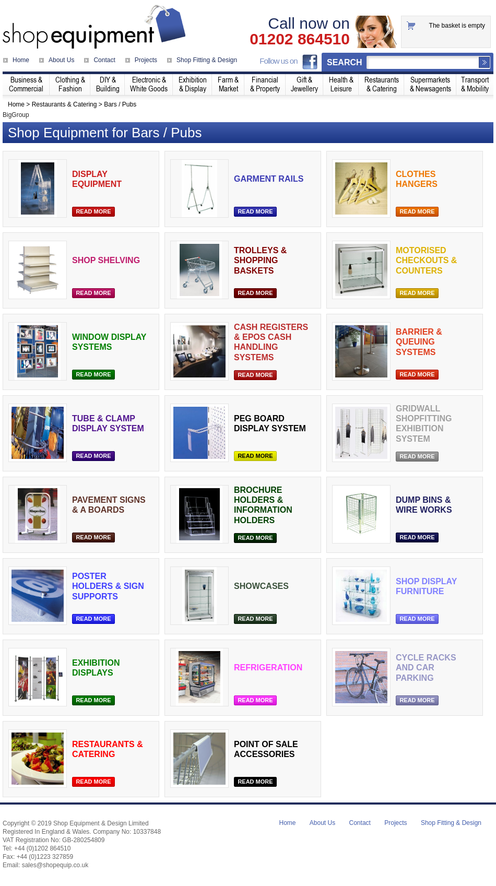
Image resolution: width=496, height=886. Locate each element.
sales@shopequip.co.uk (55, 865)
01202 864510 (300, 39)
